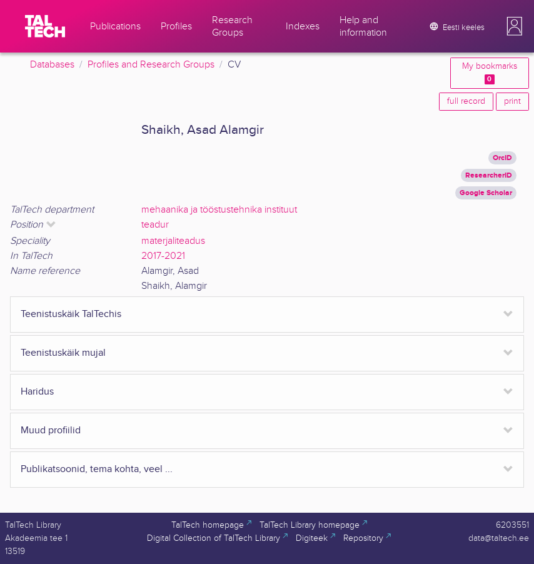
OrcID (502, 158)
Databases (52, 65)
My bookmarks (489, 72)
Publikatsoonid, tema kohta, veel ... (97, 469)
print (512, 101)
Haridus (37, 392)
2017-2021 (163, 256)
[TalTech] (45, 26)
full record (466, 101)
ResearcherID (488, 175)
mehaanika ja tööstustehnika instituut (219, 210)
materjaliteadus (173, 241)
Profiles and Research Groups (151, 65)
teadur (155, 225)
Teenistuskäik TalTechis (71, 314)
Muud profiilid (51, 430)
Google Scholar (486, 193)
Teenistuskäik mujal (63, 353)
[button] (514, 26)
